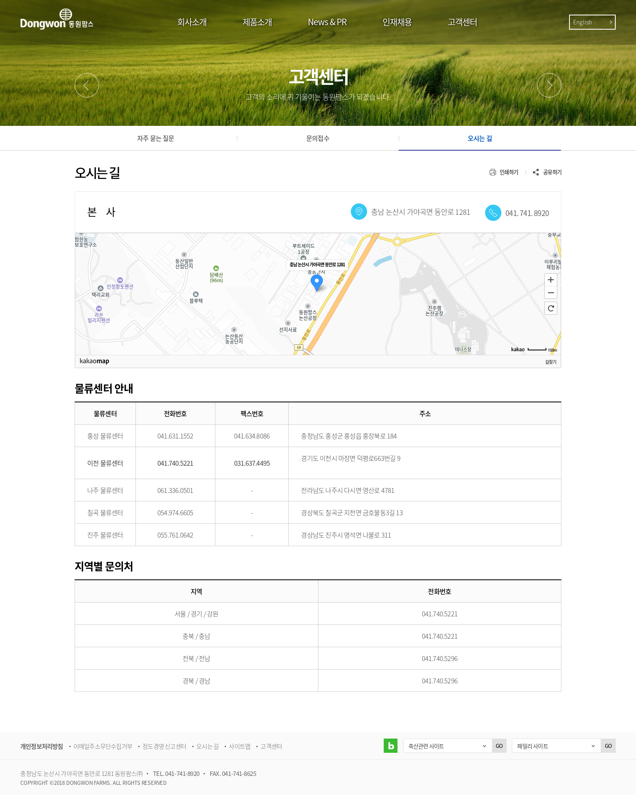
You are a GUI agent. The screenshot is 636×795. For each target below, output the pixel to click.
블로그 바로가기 (390, 746)
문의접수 (317, 138)
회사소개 (191, 21)
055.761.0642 (175, 535)
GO (499, 746)
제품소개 (257, 21)
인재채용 (397, 21)
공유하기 (552, 172)
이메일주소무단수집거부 (102, 746)
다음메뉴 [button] (549, 85)
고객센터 (462, 21)
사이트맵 (239, 746)
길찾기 (550, 362)
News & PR (327, 21)
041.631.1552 (175, 436)
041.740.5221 (440, 613)
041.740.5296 (440, 658)
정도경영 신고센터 (164, 746)
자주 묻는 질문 (155, 138)
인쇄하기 (509, 172)
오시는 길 (480, 138)
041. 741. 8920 (527, 212)
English (582, 22)
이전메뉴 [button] (87, 85)
